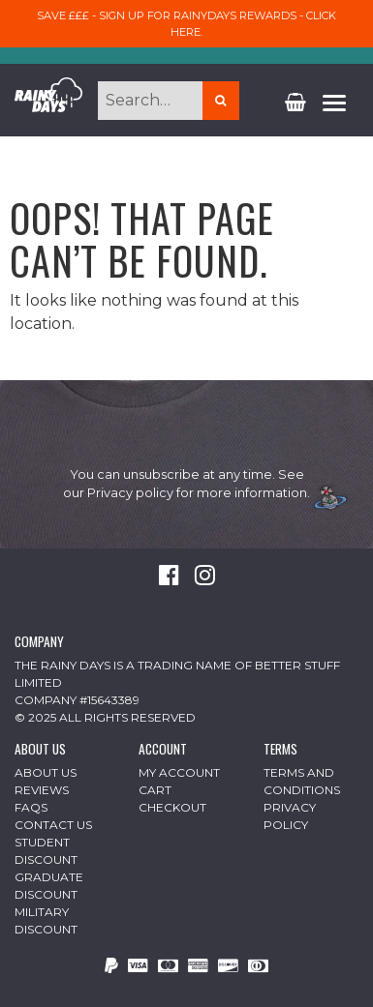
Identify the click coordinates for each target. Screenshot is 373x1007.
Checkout (172, 807)
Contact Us (53, 824)
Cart (155, 790)
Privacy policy (130, 493)
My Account (179, 772)
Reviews (42, 790)
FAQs (31, 807)
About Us (46, 772)
